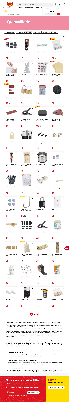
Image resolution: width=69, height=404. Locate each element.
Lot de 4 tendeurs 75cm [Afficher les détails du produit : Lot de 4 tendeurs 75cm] (26, 52)
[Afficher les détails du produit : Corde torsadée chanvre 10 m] (57, 247)
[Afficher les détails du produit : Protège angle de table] (27, 180)
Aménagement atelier (9, 32)
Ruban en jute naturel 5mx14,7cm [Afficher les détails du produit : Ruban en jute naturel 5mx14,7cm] (10, 232)
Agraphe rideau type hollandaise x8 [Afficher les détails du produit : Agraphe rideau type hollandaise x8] (25, 277)
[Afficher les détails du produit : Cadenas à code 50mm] (42, 202)
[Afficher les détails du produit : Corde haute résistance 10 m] (42, 45)
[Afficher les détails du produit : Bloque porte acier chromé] (42, 157)
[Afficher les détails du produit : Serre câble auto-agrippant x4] (11, 157)
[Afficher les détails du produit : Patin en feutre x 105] (27, 292)
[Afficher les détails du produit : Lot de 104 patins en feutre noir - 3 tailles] (11, 45)
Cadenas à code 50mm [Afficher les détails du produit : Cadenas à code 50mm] (41, 209)
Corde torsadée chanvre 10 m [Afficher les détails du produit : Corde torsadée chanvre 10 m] (57, 255)
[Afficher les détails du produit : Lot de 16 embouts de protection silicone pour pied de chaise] (57, 180)
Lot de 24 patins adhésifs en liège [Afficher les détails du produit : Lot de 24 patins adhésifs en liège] (11, 255)
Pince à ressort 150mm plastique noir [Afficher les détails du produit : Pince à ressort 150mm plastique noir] (25, 120)
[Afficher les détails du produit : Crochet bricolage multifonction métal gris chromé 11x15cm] (27, 202)
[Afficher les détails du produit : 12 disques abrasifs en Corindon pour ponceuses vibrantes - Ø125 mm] (11, 90)
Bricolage (13, 14)
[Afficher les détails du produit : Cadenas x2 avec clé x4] (27, 90)
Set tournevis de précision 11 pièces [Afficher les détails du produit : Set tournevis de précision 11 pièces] (27, 142)
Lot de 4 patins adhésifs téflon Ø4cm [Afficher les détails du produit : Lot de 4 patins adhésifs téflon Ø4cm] (10, 210)
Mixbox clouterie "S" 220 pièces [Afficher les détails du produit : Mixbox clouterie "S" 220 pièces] (56, 52)
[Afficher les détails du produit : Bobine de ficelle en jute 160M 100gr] (57, 225)
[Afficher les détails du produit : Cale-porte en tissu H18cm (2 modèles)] (27, 247)
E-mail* (8, 391)
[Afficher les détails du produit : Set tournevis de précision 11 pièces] (27, 135)
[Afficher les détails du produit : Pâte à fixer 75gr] (57, 202)
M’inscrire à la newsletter (33, 392)
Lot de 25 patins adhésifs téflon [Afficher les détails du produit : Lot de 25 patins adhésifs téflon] (41, 97)
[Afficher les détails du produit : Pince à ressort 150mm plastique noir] (27, 112)
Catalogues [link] (6, 10)
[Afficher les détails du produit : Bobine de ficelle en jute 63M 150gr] (42, 247)
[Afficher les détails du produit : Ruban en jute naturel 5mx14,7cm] (11, 225)
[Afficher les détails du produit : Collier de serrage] (27, 67)
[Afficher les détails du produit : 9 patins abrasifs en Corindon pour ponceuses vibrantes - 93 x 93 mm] (57, 112)
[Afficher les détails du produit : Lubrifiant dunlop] (42, 292)
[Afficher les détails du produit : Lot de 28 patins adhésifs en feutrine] (57, 157)
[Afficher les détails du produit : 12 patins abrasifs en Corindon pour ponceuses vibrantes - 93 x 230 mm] (11, 112)
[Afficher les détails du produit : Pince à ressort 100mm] (42, 225)
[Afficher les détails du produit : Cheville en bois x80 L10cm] (57, 292)
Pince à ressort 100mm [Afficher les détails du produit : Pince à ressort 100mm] (41, 232)
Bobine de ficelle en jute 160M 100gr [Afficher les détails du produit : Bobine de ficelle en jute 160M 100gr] (56, 232)
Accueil (4, 14)
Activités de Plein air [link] (8, 7)
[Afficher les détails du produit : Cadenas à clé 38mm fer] (11, 135)
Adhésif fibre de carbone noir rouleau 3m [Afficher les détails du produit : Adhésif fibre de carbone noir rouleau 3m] (41, 277)
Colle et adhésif (20, 32)
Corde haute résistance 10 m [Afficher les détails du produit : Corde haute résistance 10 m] (41, 52)
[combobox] (34, 4)
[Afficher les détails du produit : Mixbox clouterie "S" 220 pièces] (57, 45)
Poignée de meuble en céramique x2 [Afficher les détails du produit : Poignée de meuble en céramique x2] (40, 187)
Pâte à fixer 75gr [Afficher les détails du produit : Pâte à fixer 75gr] (55, 209)
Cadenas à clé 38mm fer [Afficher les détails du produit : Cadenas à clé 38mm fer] (11, 142)
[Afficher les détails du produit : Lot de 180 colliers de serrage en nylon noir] (42, 135)
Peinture (55, 32)
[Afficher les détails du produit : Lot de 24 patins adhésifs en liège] (11, 247)
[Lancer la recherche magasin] (58, 14)
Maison (8, 14)
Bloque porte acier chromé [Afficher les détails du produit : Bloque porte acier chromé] (41, 164)
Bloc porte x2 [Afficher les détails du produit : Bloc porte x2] (8, 299)
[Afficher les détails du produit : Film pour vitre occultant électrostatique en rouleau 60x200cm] (11, 67)
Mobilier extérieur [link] (19, 7)
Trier (55, 36)
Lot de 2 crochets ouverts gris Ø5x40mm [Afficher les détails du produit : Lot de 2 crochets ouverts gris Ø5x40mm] (26, 165)
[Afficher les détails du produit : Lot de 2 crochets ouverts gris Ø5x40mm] (27, 157)
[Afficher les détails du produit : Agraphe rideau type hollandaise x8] (27, 270)
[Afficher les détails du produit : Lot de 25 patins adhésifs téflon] (42, 90)
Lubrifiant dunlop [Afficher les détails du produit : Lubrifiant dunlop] (39, 299)
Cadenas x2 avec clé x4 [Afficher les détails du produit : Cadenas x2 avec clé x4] (25, 97)
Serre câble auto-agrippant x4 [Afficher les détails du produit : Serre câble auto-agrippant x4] (11, 165)
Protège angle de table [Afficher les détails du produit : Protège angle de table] (25, 187)
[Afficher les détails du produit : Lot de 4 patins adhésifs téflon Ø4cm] (11, 202)
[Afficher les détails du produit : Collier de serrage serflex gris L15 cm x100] (11, 180)
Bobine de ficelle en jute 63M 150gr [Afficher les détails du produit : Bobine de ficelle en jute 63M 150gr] (42, 255)
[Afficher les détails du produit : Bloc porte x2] (11, 292)
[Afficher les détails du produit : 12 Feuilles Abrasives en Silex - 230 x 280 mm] (57, 67)
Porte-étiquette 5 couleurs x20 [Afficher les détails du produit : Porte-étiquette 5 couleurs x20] (57, 277)
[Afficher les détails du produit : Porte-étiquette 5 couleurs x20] (57, 270)
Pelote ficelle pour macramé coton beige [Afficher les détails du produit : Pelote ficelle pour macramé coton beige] (11, 277)
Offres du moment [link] (29, 7)
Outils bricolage (37, 32)
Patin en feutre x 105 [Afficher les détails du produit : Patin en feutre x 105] (25, 299)
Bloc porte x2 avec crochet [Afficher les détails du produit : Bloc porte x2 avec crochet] (41, 74)
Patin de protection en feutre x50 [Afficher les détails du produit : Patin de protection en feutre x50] (25, 232)
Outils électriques (46, 32)
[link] (37, 9)
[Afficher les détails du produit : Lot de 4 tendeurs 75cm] (27, 45)
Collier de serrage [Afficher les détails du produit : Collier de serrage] (24, 74)
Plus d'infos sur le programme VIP (56, 387)
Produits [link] (37, 7)
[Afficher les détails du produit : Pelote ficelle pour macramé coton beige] (11, 270)
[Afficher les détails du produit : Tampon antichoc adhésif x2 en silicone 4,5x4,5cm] (42, 112)
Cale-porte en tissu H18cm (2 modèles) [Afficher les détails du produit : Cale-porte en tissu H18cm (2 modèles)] (26, 255)
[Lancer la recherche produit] (16, 4)
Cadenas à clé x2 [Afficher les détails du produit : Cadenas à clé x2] (55, 142)
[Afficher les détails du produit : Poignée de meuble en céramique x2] (42, 180)
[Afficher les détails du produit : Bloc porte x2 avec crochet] (42, 67)
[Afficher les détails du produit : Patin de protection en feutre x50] (27, 225)
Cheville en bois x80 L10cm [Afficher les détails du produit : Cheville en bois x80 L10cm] (57, 299)
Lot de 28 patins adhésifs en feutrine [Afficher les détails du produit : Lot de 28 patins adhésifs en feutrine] (57, 165)
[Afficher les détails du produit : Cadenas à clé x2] (57, 135)
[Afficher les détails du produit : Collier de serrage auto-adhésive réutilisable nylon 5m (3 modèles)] (57, 90)
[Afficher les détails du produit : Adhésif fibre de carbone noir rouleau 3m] (42, 270)
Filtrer (62, 36)
